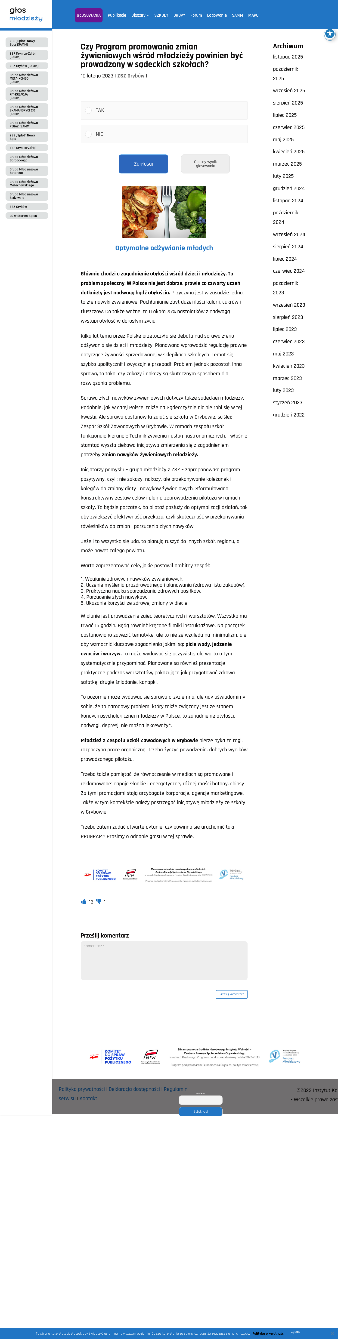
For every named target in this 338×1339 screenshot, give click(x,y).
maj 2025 (283, 139)
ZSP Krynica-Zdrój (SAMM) (23, 55)
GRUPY (178, 15)
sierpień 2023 (288, 317)
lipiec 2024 (285, 259)
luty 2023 (283, 390)
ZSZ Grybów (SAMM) (24, 66)
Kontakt (88, 1100)
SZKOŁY (161, 15)
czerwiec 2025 (289, 127)
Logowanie (214, 15)
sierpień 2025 (288, 102)
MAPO (249, 15)
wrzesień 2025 (289, 90)
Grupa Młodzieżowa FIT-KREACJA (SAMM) (24, 94)
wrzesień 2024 (289, 234)
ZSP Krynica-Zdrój (23, 148)
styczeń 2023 (287, 402)
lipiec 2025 (285, 115)
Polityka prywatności (82, 1091)
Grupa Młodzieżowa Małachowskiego (24, 184)
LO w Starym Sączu (23, 216)
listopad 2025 (288, 56)
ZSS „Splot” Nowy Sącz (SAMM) (22, 43)
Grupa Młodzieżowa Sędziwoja (24, 196)
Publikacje (120, 15)
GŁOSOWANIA (93, 15)
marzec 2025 (287, 163)
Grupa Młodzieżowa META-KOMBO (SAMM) (24, 78)
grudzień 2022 (289, 414)
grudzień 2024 (289, 188)
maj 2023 (283, 353)
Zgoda (295, 1331)
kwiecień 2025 (289, 151)
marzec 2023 (287, 378)
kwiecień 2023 (289, 366)
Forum (194, 15)
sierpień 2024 (288, 246)
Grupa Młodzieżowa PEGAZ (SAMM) (24, 125)
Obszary (140, 15)
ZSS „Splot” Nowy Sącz (22, 137)
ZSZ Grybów (18, 207)
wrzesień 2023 (289, 305)
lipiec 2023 (285, 329)
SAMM (233, 15)
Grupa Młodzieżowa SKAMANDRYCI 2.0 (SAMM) (24, 110)
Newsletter (200, 1095)
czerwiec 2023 (289, 341)
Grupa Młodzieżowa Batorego (24, 171)
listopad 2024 (288, 200)
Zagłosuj (143, 163)
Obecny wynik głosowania (205, 164)
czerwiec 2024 (289, 271)
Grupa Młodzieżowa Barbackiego (24, 159)
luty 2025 (283, 176)
